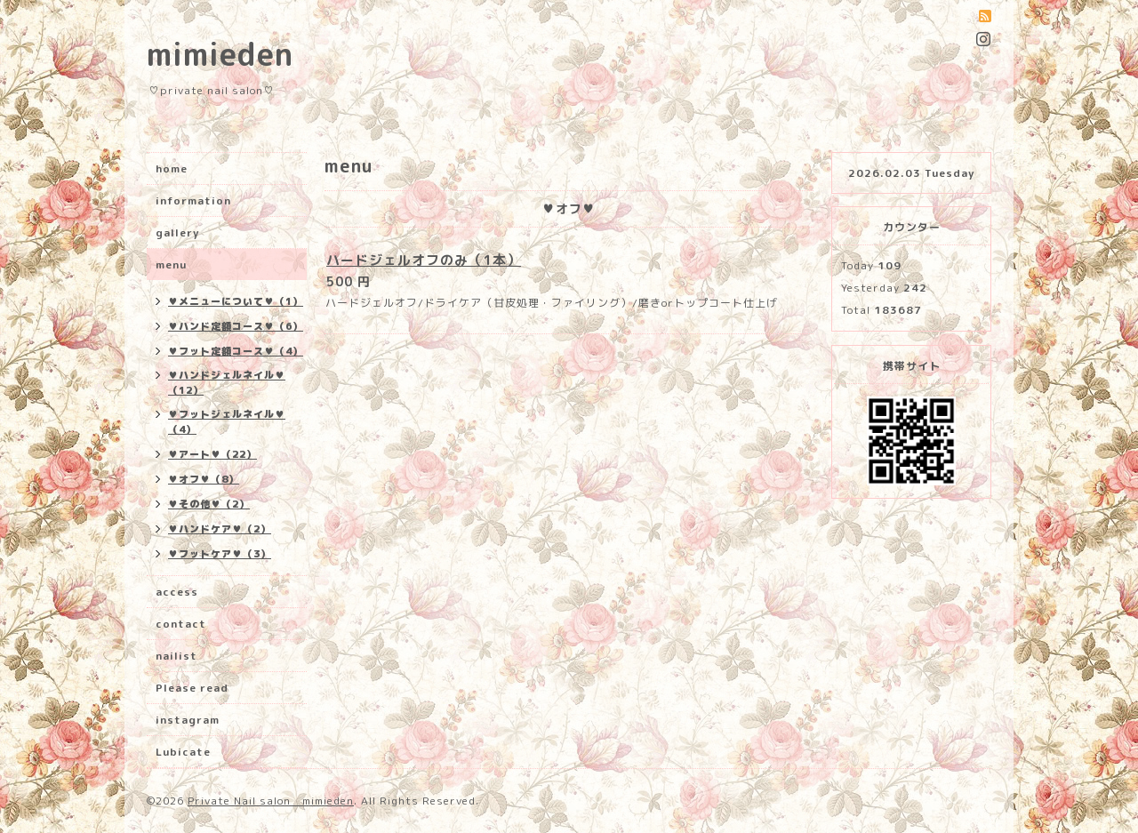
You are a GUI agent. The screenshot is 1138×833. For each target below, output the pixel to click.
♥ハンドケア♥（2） (219, 529)
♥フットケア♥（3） (219, 554)
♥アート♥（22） (212, 454)
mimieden (220, 54)
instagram (188, 719)
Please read (192, 687)
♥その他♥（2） (209, 504)
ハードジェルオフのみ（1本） (423, 260)
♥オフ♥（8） (203, 479)
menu (171, 264)
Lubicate (183, 751)
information (193, 200)
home (172, 168)
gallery (177, 232)
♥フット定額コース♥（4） (235, 351)
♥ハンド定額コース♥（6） (235, 326)
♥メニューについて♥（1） (235, 301)
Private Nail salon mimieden (271, 800)
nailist (176, 655)
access (177, 591)
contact (181, 623)
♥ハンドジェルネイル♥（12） (226, 382)
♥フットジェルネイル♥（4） (226, 422)
